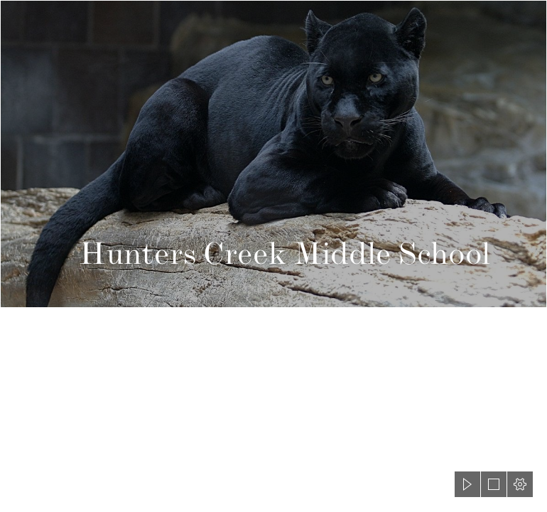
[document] (273, 256)
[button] (467, 484)
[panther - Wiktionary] (273, 154)
